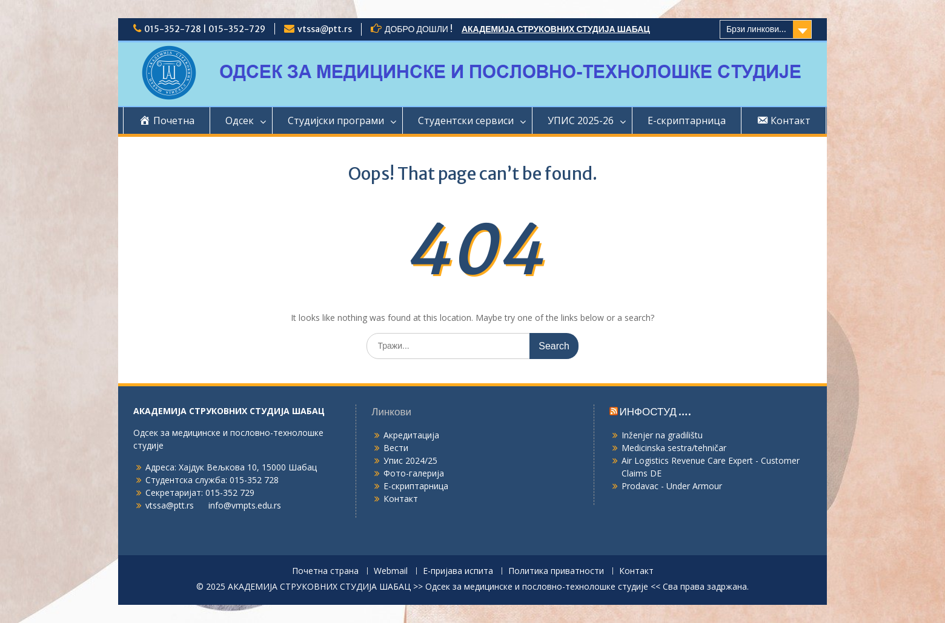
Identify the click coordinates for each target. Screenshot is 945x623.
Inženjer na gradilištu (662, 435)
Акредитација (411, 435)
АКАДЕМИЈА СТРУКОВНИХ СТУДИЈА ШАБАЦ (556, 29)
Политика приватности (556, 571)
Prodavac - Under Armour (672, 486)
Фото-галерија (413, 473)
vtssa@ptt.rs (324, 29)
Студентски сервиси (466, 120)
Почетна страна (325, 571)
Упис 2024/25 (410, 460)
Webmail (391, 571)
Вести (395, 447)
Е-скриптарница (687, 120)
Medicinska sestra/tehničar (674, 447)
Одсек (239, 120)
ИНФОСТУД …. (655, 411)
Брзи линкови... (756, 29)
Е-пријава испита (458, 571)
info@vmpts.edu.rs (244, 505)
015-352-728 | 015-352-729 (204, 29)
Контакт (400, 498)
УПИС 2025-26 (581, 120)
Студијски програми (336, 120)
